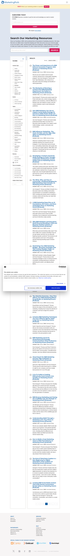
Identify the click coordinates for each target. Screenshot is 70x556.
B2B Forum (38, 521)
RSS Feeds (13, 519)
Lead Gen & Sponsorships (16, 529)
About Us (12, 518)
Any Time (16, 162)
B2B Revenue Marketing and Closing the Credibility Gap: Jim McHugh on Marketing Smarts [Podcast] (45, 398)
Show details (60, 283)
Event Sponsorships (14, 531)
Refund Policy (39, 531)
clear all (21, 60)
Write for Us (13, 532)
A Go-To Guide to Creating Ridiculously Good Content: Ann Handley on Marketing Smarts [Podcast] (43, 377)
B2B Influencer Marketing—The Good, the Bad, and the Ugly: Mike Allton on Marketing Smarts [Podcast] (44, 134)
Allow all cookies (55, 287)
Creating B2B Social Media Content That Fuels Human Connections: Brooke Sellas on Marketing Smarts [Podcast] (44, 485)
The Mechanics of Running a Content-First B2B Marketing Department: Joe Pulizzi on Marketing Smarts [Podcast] (42, 90)
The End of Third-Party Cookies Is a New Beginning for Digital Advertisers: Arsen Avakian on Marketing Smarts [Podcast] (44, 461)
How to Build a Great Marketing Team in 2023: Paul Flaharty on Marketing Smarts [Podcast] (43, 440)
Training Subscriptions (41, 518)
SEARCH (54, 50)
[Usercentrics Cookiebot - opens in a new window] (60, 267)
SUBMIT (35, 26)
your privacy (38, 30)
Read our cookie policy (45, 277)
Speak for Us (13, 534)
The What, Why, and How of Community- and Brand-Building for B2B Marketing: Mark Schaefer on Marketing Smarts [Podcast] (45, 182)
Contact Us (38, 528)
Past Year (16, 160)
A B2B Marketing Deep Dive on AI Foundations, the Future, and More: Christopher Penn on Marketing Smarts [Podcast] (44, 205)
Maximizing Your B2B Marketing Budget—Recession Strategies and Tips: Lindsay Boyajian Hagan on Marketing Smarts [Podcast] (44, 248)
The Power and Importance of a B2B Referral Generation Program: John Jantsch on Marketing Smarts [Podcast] (45, 68)
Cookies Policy (39, 535)
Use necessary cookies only (35, 287)
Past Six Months (18, 158)
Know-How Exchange (41, 529)
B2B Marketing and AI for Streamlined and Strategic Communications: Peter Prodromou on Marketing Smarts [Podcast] (44, 340)
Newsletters (13, 521)
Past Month (17, 156)
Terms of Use (39, 532)
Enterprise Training (40, 519)
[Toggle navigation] (67, 2)
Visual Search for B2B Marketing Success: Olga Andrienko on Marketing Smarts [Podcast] (43, 358)
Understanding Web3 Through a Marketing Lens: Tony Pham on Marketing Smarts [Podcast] (43, 419)
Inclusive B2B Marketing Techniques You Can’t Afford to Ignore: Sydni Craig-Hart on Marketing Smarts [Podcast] (45, 319)
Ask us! (47, 6)
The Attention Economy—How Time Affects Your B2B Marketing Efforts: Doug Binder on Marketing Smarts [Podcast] (45, 298)
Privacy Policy (39, 534)
